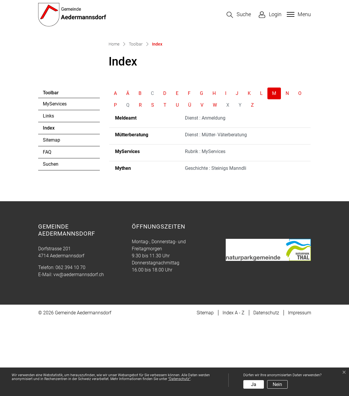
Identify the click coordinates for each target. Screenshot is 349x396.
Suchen (50, 239)
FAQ (47, 227)
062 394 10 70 (70, 342)
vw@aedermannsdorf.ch (78, 349)
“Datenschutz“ (179, 379)
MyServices (55, 179)
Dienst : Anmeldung (205, 193)
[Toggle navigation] (298, 14)
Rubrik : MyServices (205, 226)
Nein (277, 384)
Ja (253, 384)
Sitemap (51, 215)
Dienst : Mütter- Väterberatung (216, 209)
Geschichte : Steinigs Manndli (215, 243)
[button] (239, 14)
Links (48, 191)
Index (59, 204)
